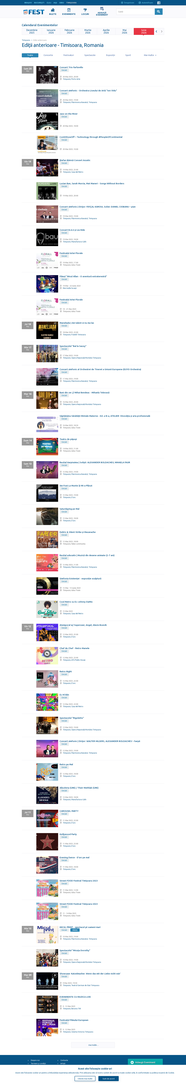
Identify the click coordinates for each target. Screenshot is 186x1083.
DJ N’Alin (64, 694)
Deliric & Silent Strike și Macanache (78, 532)
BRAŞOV (28, 3)
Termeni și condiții (38, 1063)
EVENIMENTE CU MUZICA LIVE (75, 997)
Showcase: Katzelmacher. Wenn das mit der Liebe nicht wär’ (90, 973)
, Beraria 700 (72, 1009)
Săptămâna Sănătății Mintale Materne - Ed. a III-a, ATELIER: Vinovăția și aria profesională (105, 416)
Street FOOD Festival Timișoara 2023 (79, 880)
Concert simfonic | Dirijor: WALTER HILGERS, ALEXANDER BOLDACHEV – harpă (100, 741)
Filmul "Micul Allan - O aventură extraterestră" (83, 276)
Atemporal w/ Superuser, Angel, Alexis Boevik (83, 625)
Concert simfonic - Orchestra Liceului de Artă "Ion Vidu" (88, 90)
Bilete (75, 930)
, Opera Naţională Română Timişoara (82, 358)
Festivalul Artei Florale (71, 253)
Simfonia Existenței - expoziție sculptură (80, 578)
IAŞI (55, 3)
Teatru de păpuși (68, 439)
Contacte (64, 1060)
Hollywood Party (68, 834)
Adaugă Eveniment (143, 1062)
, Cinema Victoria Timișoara (78, 1032)
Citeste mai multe (85, 1079)
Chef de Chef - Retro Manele (74, 648)
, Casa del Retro (73, 172)
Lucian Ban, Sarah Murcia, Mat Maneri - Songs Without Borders (92, 183)
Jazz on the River (69, 114)
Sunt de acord (109, 1079)
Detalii (64, 70)
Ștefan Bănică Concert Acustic (75, 160)
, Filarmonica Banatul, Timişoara (80, 102)
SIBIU (61, 3)
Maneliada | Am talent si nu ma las (77, 323)
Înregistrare (127, 2)
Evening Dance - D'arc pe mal (74, 857)
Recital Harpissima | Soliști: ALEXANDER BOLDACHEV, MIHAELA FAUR (95, 462)
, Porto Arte (71, 79)
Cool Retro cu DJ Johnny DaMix (76, 602)
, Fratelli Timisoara (74, 335)
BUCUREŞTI (39, 3)
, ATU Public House (74, 660)
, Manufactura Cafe (74, 242)
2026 (51, 31)
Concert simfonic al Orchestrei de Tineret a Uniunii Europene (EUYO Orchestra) (100, 369)
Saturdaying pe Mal (69, 509)
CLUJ (49, 3)
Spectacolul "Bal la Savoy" (73, 346)
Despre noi (35, 1060)
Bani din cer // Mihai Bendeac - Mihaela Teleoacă (84, 392)
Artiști (62, 1063)
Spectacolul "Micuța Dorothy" (75, 950)
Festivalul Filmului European (74, 1020)
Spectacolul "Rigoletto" (72, 718)
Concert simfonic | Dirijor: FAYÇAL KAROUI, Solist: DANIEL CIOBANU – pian (98, 206)
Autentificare (145, 2)
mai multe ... (92, 1045)
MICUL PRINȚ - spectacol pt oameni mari (80, 927)
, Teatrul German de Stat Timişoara (81, 985)
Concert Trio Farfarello (71, 67)
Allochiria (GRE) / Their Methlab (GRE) (79, 788)
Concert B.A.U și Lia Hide (72, 230)
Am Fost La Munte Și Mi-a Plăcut (76, 485)
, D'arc (69, 497)
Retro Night (66, 671)
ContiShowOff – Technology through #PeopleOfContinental (91, 137)
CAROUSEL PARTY (69, 811)
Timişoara (26, 40)
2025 (31, 31)
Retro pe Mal (66, 764)
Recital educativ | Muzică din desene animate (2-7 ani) (87, 555)
